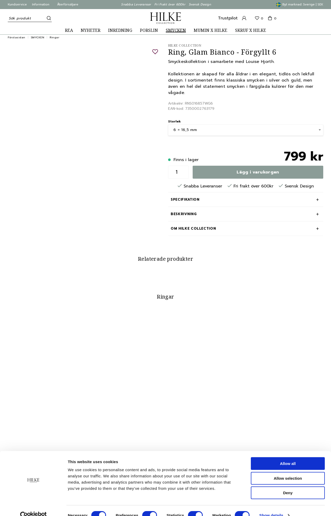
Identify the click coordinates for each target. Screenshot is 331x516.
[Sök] (48, 18)
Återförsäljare (67, 4)
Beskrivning (184, 214)
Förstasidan (16, 37)
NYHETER (90, 30)
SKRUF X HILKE (250, 30)
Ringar (54, 37)
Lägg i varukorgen (258, 172)
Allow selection (288, 469)
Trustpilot (228, 18)
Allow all (288, 454)
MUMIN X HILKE (210, 30)
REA (69, 30)
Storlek (174, 121)
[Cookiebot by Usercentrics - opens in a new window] (33, 506)
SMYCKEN (176, 30)
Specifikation (185, 199)
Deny (288, 483)
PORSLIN (149, 30)
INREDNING (120, 30)
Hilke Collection (184, 45)
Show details (271, 506)
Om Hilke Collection (193, 228)
